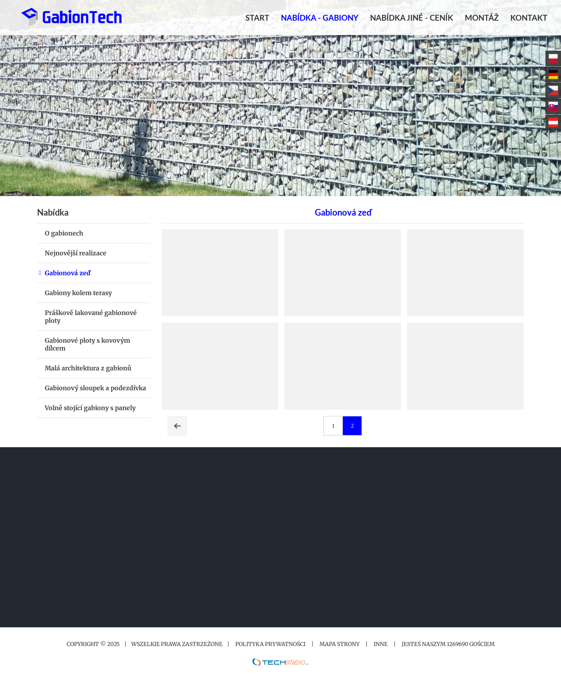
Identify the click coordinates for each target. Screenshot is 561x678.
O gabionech (64, 233)
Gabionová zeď (67, 273)
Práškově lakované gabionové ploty (91, 316)
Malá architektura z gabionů (88, 368)
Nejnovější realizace (75, 253)
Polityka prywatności (270, 644)
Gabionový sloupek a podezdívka (95, 388)
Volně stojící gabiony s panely (90, 408)
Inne (380, 644)
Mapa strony (339, 644)
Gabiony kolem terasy (78, 293)
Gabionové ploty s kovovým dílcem (87, 344)
